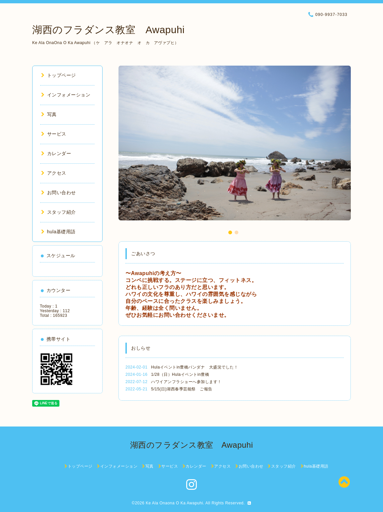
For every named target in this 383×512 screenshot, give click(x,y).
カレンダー (56, 153)
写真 (49, 114)
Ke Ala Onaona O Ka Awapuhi (174, 503)
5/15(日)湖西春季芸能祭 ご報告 (181, 389)
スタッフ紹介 (58, 212)
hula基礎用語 (58, 231)
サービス (53, 134)
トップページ (58, 75)
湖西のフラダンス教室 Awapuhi (108, 29)
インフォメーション (65, 94)
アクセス (53, 173)
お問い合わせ (58, 192)
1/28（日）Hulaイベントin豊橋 (180, 374)
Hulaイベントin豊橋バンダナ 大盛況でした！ (194, 367)
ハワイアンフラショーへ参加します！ (186, 381)
